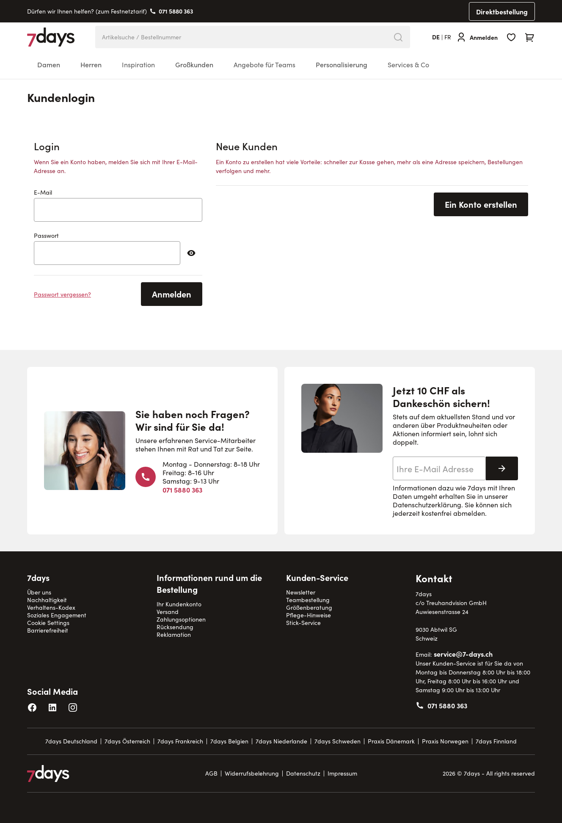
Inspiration (138, 64)
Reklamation (174, 634)
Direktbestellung (502, 11)
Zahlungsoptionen (181, 619)
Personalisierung (341, 64)
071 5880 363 (176, 11)
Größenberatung (309, 607)
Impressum (342, 773)
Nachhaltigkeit (47, 600)
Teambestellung (308, 600)
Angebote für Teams (264, 64)
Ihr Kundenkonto (179, 604)
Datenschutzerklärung (427, 504)
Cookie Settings (48, 623)
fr (447, 37)
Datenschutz (303, 773)
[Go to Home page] (51, 37)
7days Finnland (496, 741)
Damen (48, 64)
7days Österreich (127, 741)
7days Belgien (229, 741)
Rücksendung (175, 627)
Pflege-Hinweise (308, 615)
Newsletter (300, 592)
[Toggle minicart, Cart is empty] (530, 37)
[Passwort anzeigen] (191, 253)
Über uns (39, 592)
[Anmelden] (477, 37)
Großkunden (194, 64)
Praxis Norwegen (445, 741)
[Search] (398, 37)
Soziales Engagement (56, 615)
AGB (211, 773)
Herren (91, 64)
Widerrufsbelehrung (252, 773)
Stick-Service (303, 623)
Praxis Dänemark (391, 741)
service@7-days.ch (463, 654)
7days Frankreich (180, 741)
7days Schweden (337, 741)
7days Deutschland (71, 741)
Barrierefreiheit (47, 630)
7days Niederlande (281, 741)
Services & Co (408, 64)
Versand (168, 612)
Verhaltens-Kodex (51, 607)
